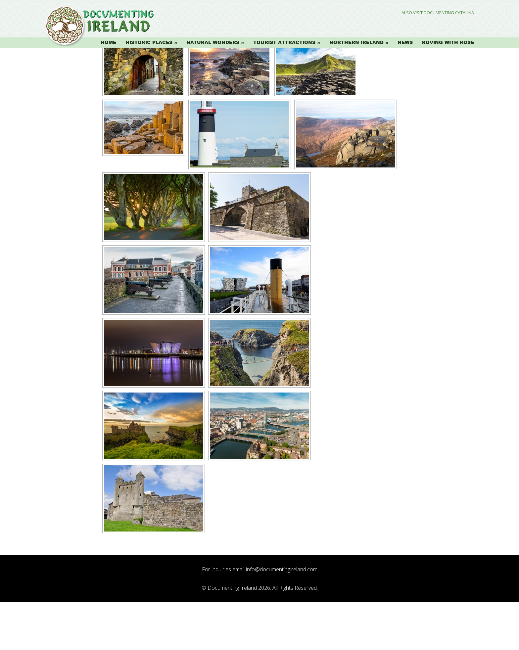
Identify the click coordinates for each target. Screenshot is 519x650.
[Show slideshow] (121, 83)
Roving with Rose (448, 42)
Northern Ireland (356, 42)
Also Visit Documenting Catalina (437, 13)
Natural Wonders (212, 42)
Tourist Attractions (284, 42)
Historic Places (148, 42)
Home (108, 42)
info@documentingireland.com (281, 617)
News (405, 42)
